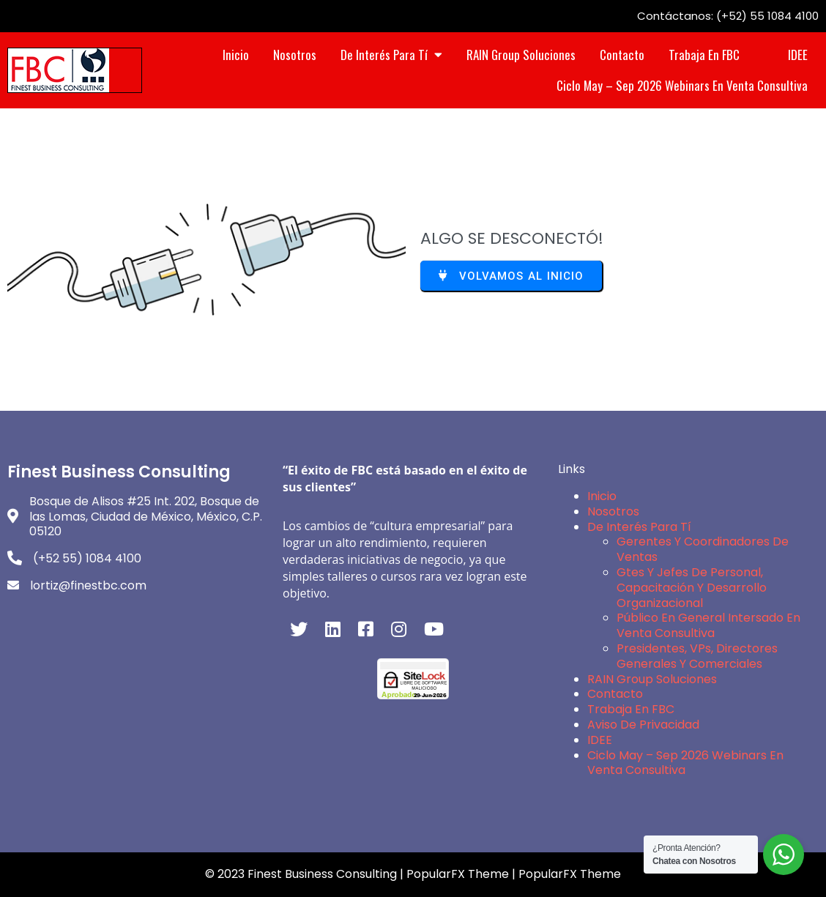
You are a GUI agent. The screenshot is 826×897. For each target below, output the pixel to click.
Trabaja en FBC (630, 709)
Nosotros (613, 511)
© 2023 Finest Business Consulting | (305, 874)
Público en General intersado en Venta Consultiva (708, 625)
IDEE (599, 740)
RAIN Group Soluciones (652, 679)
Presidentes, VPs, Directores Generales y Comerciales (697, 656)
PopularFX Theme (457, 874)
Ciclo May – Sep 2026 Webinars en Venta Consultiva (685, 763)
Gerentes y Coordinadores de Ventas (703, 549)
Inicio (602, 496)
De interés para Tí (639, 526)
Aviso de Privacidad (643, 724)
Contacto (615, 693)
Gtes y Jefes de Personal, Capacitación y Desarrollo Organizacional (692, 587)
